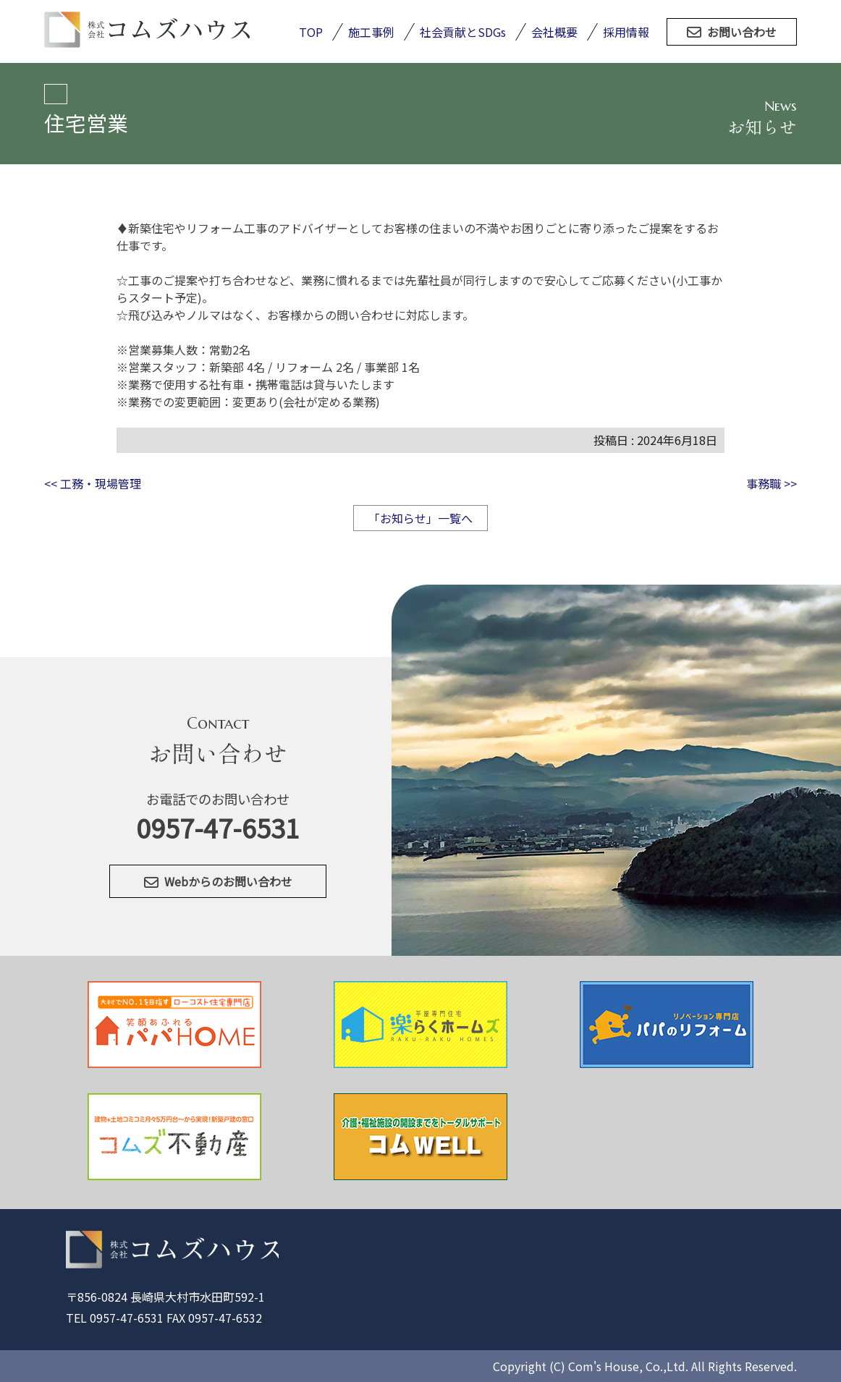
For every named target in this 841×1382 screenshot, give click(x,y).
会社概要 (554, 32)
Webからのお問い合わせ (218, 881)
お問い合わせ (732, 32)
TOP (311, 32)
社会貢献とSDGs (463, 32)
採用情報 (626, 32)
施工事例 (371, 32)
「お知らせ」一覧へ (420, 518)
